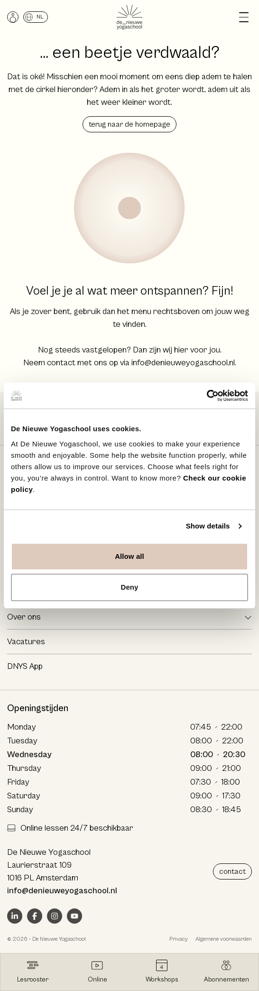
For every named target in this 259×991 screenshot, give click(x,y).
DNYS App (25, 666)
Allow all (129, 556)
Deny (129, 587)
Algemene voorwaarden (223, 939)
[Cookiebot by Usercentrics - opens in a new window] (206, 395)
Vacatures (26, 642)
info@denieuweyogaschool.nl (183, 363)
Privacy (178, 939)
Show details (208, 526)
